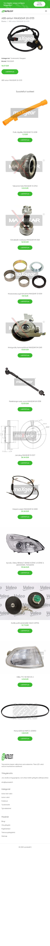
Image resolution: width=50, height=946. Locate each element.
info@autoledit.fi (7, 782)
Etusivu (4, 21)
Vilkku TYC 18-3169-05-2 (25, 677)
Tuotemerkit (14, 58)
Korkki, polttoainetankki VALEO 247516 (25, 623)
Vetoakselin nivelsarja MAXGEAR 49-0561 (25, 240)
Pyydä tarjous (39, 4)
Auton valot (6, 797)
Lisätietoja (10, 72)
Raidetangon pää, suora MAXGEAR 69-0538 (25, 401)
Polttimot (5, 801)
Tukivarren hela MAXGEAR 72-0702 (25, 186)
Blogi (3, 821)
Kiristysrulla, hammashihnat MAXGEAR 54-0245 (25, 347)
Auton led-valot (7, 794)
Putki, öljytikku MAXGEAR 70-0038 (25, 132)
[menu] (46, 11)
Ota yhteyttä (6, 825)
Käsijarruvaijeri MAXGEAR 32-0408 (25, 509)
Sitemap (4, 836)
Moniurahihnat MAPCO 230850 (25, 731)
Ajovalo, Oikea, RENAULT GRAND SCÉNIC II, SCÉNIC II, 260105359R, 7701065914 (25, 564)
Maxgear (23, 58)
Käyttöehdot (6, 829)
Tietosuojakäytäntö (8, 832)
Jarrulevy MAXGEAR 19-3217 (25, 455)
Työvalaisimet (6, 808)
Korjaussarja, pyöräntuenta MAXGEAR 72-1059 (25, 294)
